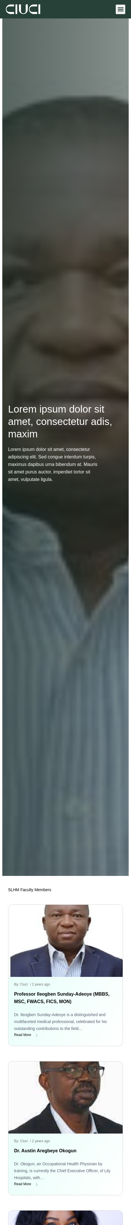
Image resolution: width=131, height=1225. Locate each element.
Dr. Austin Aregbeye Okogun (45, 1150)
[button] (120, 9)
